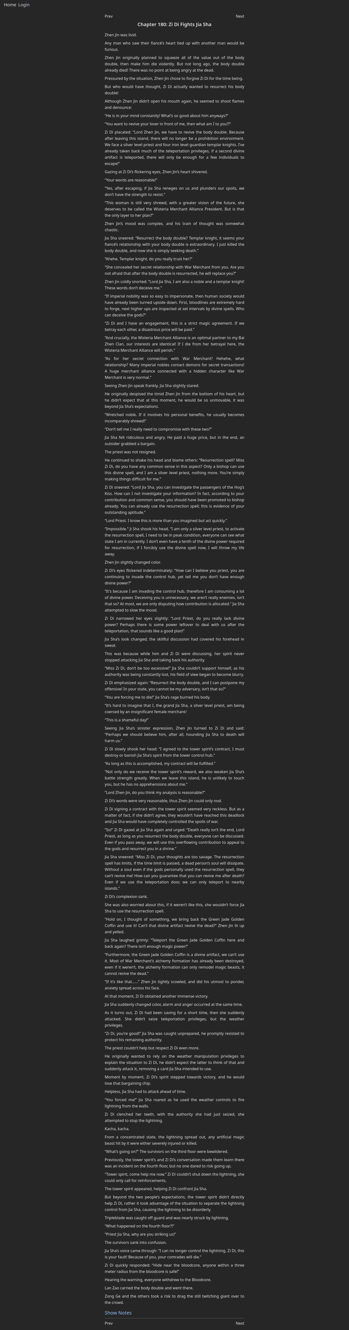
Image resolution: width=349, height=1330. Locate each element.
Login (24, 4)
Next (240, 16)
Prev (109, 16)
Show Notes (118, 1312)
